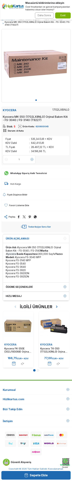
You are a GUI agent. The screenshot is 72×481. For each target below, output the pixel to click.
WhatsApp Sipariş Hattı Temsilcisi (25, 173)
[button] (36, 100)
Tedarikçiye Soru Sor (36, 227)
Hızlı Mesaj (36, 296)
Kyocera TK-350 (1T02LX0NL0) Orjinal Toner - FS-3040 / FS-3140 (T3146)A (53, 350)
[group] (36, 63)
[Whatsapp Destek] (65, 463)
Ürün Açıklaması (36, 238)
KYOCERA (9, 110)
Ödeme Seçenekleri (36, 286)
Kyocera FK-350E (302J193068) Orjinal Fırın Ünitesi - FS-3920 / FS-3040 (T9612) (18, 350)
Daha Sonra (44, 15)
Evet (62, 15)
